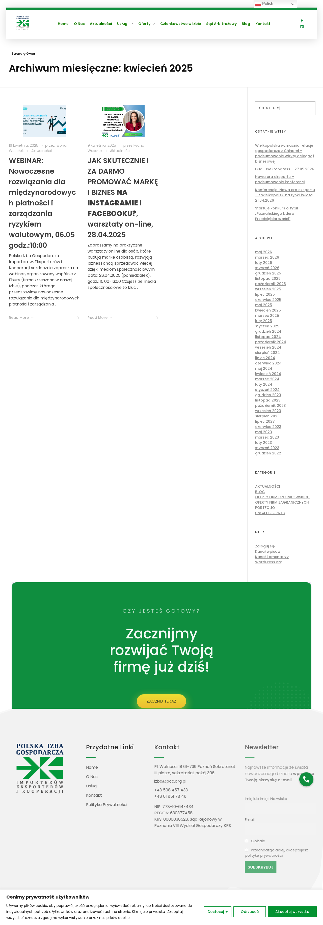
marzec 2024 (267, 379)
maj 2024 (263, 368)
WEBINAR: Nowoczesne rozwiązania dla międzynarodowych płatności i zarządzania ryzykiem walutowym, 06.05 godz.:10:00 (42, 203)
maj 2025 (263, 304)
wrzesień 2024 (268, 347)
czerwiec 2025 (268, 299)
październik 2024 (270, 342)
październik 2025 (270, 283)
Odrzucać (250, 911)
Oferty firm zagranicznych (282, 502)
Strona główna (23, 53)
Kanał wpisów (268, 551)
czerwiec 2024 (268, 363)
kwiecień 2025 (268, 310)
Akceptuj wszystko (292, 911)
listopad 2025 (268, 278)
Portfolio (265, 507)
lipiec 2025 (265, 294)
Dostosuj (216, 911)
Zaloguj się (265, 546)
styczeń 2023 (267, 447)
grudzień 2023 (268, 394)
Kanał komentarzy (272, 556)
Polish (264, 4)
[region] (161, 907)
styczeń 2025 (267, 326)
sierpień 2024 (267, 352)
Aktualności (41, 150)
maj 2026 (263, 252)
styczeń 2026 (267, 267)
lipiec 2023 (265, 421)
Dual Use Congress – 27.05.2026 (284, 169)
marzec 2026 (267, 257)
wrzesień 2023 (268, 410)
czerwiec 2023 (268, 426)
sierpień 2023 (267, 416)
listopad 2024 (268, 336)
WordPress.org (268, 562)
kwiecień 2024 (268, 373)
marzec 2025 (267, 315)
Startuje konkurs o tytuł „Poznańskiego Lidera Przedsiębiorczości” (276, 213)
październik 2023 (270, 405)
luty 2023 (263, 442)
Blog (260, 491)
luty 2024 (263, 384)
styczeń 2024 (267, 389)
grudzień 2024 (268, 331)
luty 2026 (263, 262)
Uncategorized (270, 512)
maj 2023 (263, 432)
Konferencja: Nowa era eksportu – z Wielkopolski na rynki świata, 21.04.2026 (285, 195)
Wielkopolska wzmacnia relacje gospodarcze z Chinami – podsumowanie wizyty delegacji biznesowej (284, 153)
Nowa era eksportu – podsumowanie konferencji (280, 179)
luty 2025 (263, 320)
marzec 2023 (267, 437)
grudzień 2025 (268, 273)
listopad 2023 (268, 400)
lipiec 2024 (265, 357)
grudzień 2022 (268, 453)
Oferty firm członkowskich (282, 497)
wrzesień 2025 (268, 289)
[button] (306, 779)
